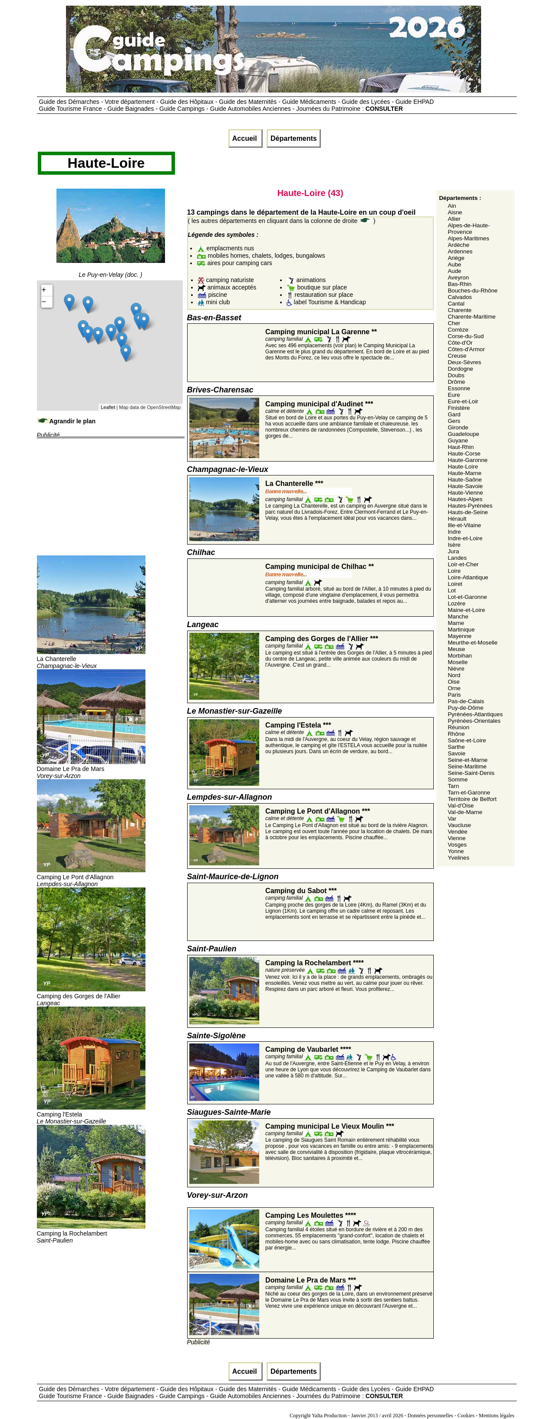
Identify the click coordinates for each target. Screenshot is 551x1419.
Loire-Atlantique (468, 577)
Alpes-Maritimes (468, 238)
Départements (294, 138)
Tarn (453, 786)
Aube (454, 264)
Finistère (459, 408)
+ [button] (44, 290)
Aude (454, 271)
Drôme (456, 382)
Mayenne (460, 636)
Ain (452, 206)
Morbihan (460, 655)
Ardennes (460, 251)
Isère (454, 545)
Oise (453, 681)
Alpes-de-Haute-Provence (469, 228)
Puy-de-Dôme (465, 708)
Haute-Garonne (468, 460)
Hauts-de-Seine (468, 512)
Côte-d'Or (460, 342)
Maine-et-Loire (466, 610)
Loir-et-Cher (463, 564)
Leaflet (108, 407)
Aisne (455, 212)
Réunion (458, 727)
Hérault (457, 518)
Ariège (456, 258)
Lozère (456, 603)
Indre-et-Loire (465, 538)
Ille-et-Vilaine (464, 525)
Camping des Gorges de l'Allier (91, 996)
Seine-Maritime (467, 766)
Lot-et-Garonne (467, 597)
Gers (454, 421)
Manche (458, 616)
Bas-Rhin (460, 284)
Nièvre (456, 668)
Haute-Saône (465, 479)
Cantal (456, 303)
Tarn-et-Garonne (469, 792)
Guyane (458, 440)
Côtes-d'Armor (466, 349)
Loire (454, 571)
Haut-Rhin (461, 447)
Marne (456, 623)
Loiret (455, 584)
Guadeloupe (463, 434)
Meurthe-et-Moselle (473, 642)
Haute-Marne (465, 473)
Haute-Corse (464, 453)
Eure (454, 395)
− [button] (44, 302)
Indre (454, 531)
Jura (453, 551)
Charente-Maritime (471, 316)
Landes (457, 558)
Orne (454, 688)
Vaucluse (459, 825)
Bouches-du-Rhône (473, 290)
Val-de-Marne (465, 812)
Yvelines (458, 857)
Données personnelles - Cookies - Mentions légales (461, 1415)
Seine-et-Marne (468, 760)
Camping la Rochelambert (91, 1233)
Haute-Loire (463, 466)
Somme (458, 779)
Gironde (458, 427)
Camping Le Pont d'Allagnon (91, 877)
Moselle (458, 662)
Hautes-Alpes (465, 499)
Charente (460, 310)
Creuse (457, 355)
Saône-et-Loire (467, 740)
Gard (454, 414)
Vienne (456, 838)
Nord (454, 675)
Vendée (457, 831)
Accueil (245, 138)
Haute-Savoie (465, 486)
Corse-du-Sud (466, 336)
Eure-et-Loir (463, 401)
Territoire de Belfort (472, 799)
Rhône (456, 734)
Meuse (456, 649)
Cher (454, 323)
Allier (454, 219)
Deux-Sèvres (464, 362)
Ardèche (458, 245)
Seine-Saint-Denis (471, 773)
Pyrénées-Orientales (474, 721)
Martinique (461, 629)
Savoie (456, 753)
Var (452, 818)
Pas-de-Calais (466, 701)
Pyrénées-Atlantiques (475, 714)
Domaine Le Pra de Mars (91, 768)
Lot (452, 590)
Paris (454, 694)
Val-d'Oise (461, 805)
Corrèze (458, 329)
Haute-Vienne (465, 492)
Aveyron (458, 277)
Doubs (456, 375)
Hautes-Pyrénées (470, 505)
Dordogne (460, 369)
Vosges (457, 844)
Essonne (459, 388)
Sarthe (456, 747)
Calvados (460, 297)
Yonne (456, 851)
